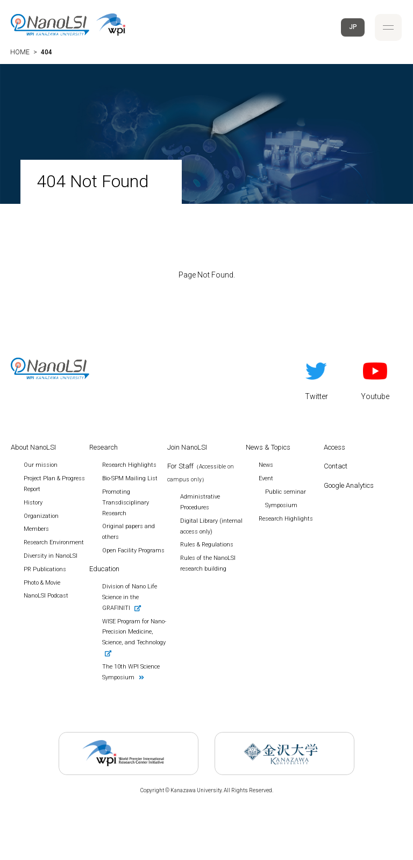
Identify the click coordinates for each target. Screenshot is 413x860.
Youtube (375, 379)
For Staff (200, 472)
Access (334, 447)
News (266, 464)
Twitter (316, 379)
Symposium (281, 505)
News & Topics (268, 447)
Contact (335, 466)
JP (353, 27)
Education (104, 569)
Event (266, 478)
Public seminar (285, 491)
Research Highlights (286, 518)
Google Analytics (349, 485)
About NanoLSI (33, 447)
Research (103, 447)
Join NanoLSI (187, 447)
